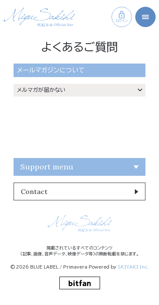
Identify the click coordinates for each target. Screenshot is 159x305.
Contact (34, 191)
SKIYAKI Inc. (133, 267)
